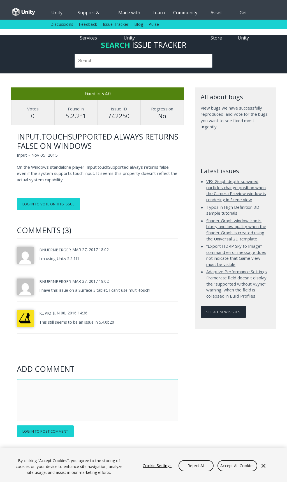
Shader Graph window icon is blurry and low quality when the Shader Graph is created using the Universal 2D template (236, 230)
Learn (158, 13)
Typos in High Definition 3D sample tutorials (232, 210)
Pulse (154, 24)
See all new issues (223, 311)
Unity (57, 13)
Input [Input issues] (22, 155)
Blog (138, 24)
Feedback (88, 24)
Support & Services (88, 15)
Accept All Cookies (237, 465)
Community (185, 13)
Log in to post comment (45, 431)
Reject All (196, 465)
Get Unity (243, 15)
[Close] (263, 466)
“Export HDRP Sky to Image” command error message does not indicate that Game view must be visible (236, 255)
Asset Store (216, 15)
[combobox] (143, 61)
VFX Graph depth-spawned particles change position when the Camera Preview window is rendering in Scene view (236, 190)
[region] (143, 465)
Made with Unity (129, 15)
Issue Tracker (116, 24)
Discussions (61, 24)
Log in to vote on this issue (48, 204)
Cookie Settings (157, 465)
